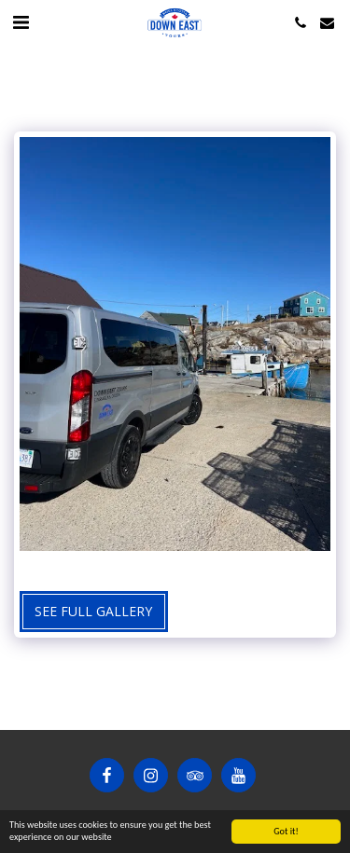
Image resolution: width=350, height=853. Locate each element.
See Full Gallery (93, 611)
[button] (20, 22)
